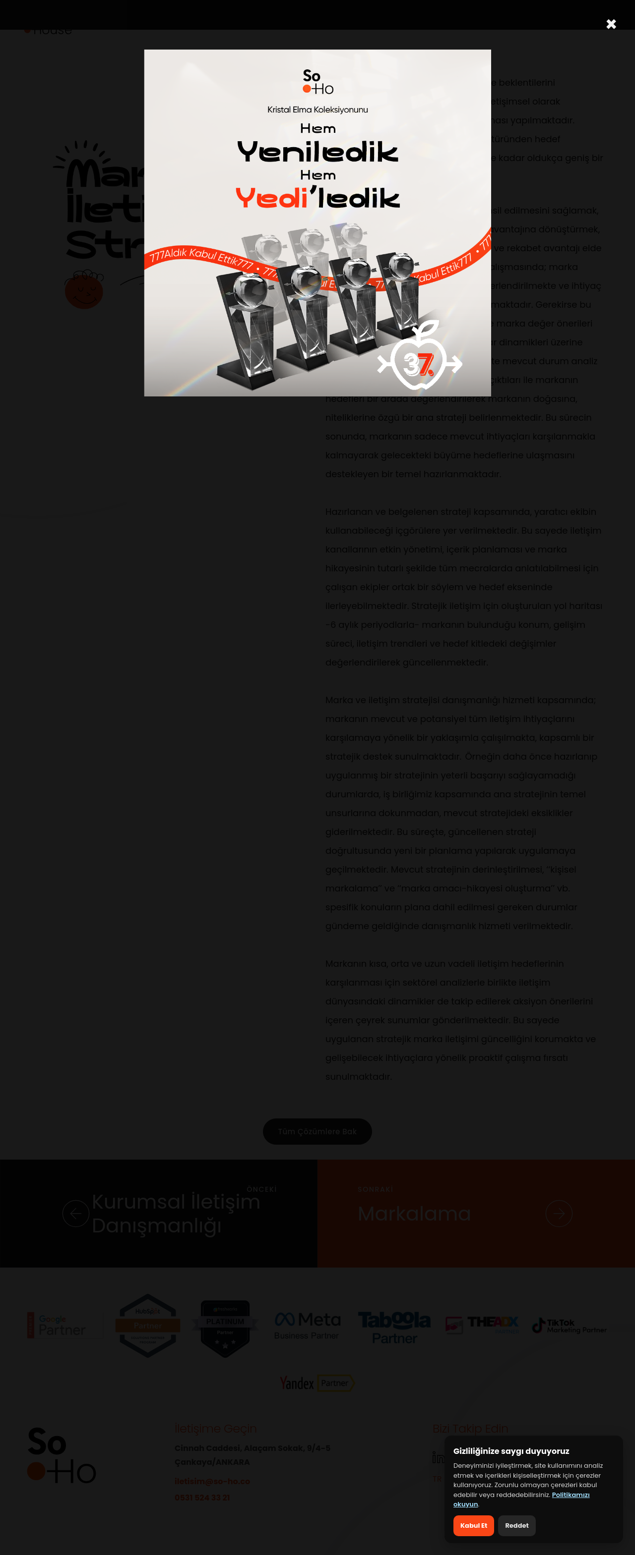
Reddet (516, 1525)
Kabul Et (473, 1525)
